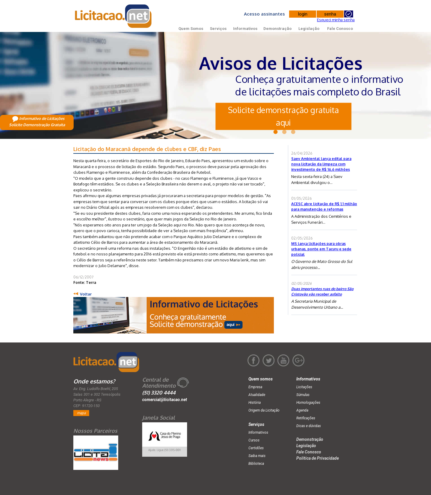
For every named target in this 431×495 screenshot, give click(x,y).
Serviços (218, 28)
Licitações (304, 387)
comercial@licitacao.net (164, 399)
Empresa (255, 387)
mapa (81, 413)
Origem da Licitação (264, 410)
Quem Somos (190, 28)
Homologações (308, 402)
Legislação (308, 28)
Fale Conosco (340, 28)
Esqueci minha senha (336, 19)
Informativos (245, 28)
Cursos (253, 440)
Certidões (256, 448)
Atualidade (256, 395)
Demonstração (277, 28)
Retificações (305, 418)
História (254, 402)
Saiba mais (256, 456)
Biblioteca (256, 464)
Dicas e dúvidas (308, 426)
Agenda (302, 410)
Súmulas (302, 395)
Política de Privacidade (317, 458)
